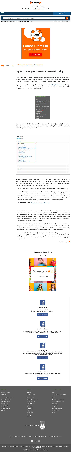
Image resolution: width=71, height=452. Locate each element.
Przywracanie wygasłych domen (40, 203)
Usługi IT (29, 415)
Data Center (4, 394)
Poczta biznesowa (31, 394)
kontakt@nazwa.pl (56, 436)
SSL (27, 414)
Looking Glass (4, 403)
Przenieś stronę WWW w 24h (59, 394)
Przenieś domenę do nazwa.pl (60, 21)
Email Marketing (30, 403)
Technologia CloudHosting (7, 397)
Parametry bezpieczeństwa (58, 399)
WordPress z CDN (31, 397)
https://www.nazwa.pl (57, 85)
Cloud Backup (30, 406)
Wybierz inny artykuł (64, 241)
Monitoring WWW (31, 401)
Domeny (29, 392)
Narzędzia (27, 8)
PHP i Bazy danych (5, 401)
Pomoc (53, 397)
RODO (53, 412)
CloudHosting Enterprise (32, 399)
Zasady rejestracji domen (58, 401)
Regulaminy (55, 405)
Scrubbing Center (5, 396)
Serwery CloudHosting (6, 399)
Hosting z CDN (30, 396)
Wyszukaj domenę (67, 18)
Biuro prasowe (4, 406)
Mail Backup (29, 408)
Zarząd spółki (4, 405)
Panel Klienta (38, 8)
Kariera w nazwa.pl (5, 408)
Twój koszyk (61, 13)
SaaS (28, 410)
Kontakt (3, 410)
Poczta (47, 8)
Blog (53, 392)
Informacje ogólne (5, 392)
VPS (28, 405)
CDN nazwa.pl (30, 412)
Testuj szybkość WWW (57, 396)
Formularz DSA (55, 410)
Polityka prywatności (57, 408)
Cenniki (53, 406)
